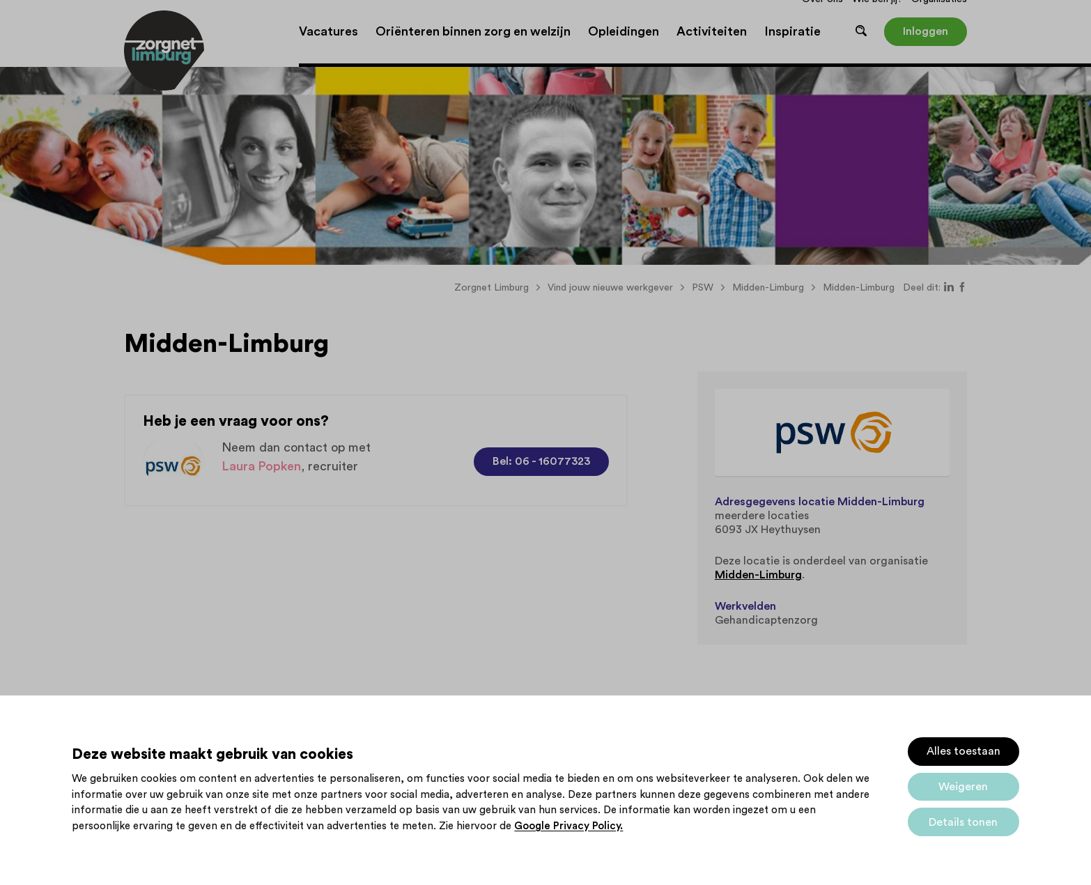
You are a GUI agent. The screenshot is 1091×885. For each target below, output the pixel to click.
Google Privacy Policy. (568, 826)
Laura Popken (261, 466)
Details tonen (963, 822)
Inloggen (925, 31)
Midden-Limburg (758, 574)
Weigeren (963, 786)
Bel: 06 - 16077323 (541, 461)
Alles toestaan (963, 751)
